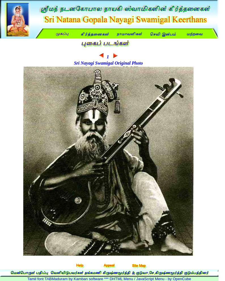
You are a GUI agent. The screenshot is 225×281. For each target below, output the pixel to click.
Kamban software (88, 279)
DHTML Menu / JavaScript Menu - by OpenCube (150, 279)
